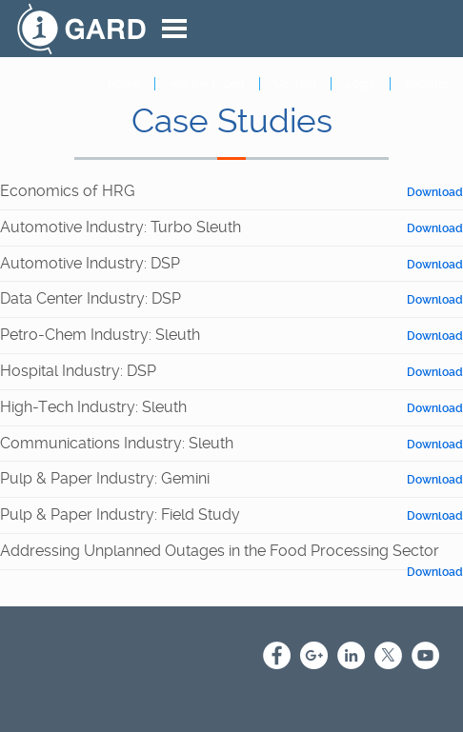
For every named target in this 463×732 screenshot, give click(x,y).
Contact (295, 83)
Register (427, 83)
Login (360, 83)
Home (124, 83)
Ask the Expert (207, 83)
